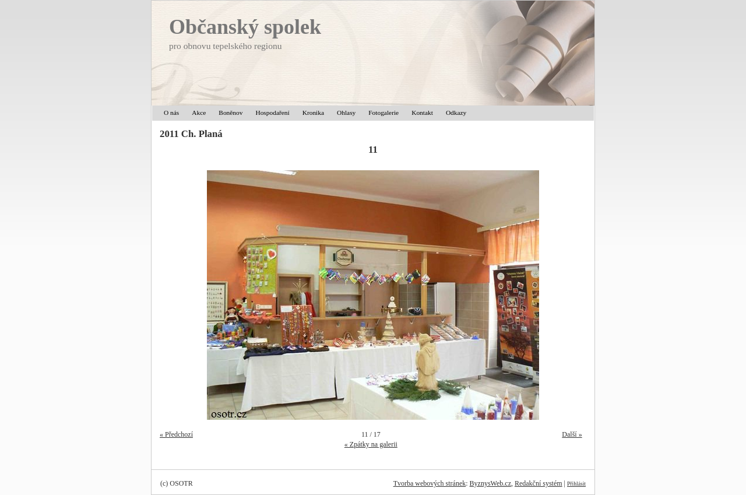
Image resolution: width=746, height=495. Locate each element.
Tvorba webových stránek (429, 483)
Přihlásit (576, 483)
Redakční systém (538, 483)
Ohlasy (346, 112)
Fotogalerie (383, 112)
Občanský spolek (245, 26)
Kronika (313, 112)
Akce (199, 112)
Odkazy (456, 112)
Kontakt (422, 112)
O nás (171, 112)
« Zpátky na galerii (370, 444)
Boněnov (230, 112)
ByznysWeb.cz (490, 483)
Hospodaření (272, 112)
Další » (572, 434)
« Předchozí (176, 434)
